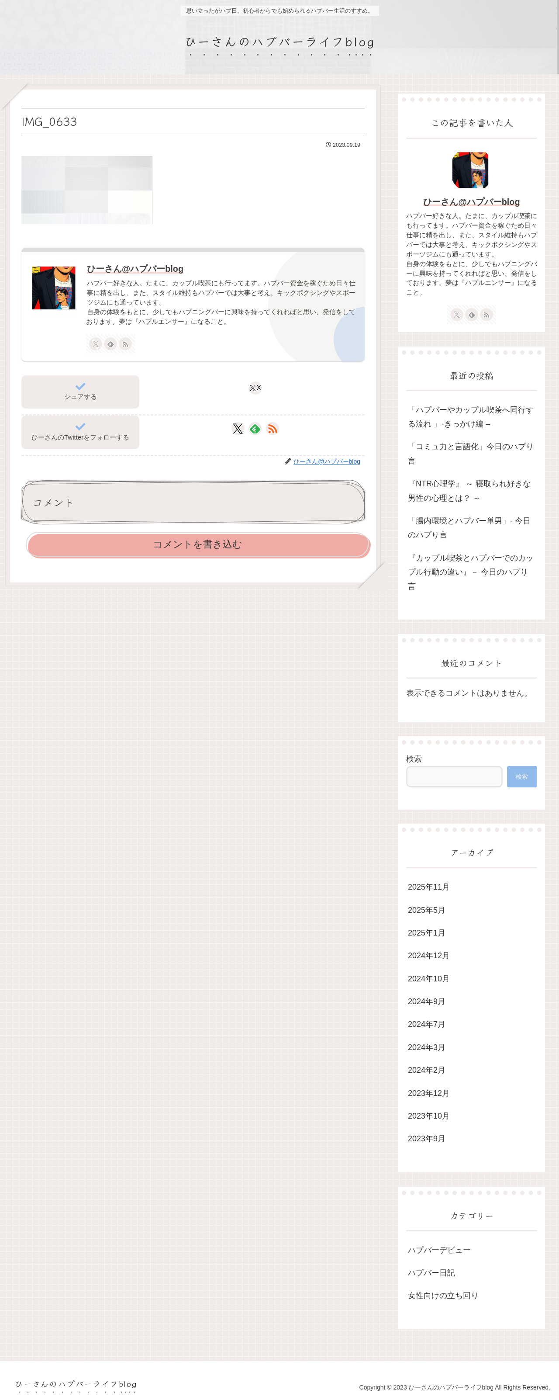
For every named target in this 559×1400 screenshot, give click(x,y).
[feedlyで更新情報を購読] (110, 344)
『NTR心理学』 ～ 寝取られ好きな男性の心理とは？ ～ (469, 490)
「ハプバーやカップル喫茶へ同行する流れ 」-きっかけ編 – (471, 416)
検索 (414, 759)
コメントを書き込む (197, 544)
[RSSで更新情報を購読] (125, 344)
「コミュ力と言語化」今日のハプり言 (471, 453)
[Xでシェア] (255, 388)
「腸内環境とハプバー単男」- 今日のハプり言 (469, 527)
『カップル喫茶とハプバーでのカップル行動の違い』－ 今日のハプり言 (471, 572)
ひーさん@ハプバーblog (135, 269)
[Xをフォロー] (95, 344)
